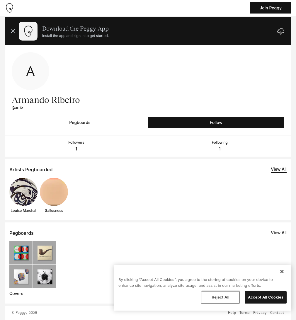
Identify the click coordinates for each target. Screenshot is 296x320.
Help (232, 313)
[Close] (281, 271)
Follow (216, 122)
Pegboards (79, 122)
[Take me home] (9, 8)
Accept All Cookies (265, 297)
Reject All (220, 297)
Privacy (260, 313)
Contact (277, 313)
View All (279, 169)
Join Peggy (271, 7)
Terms (244, 313)
